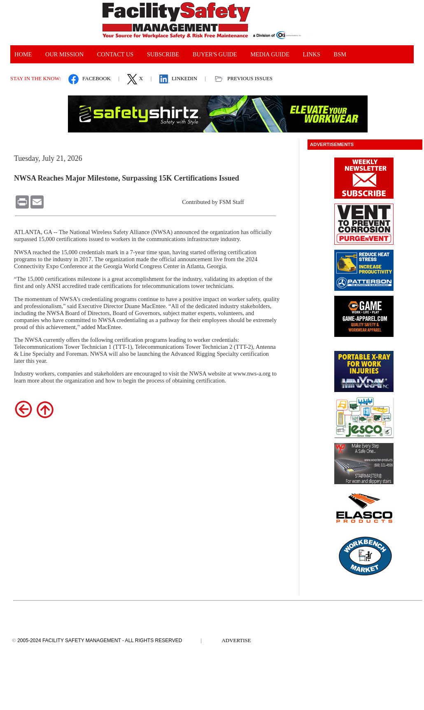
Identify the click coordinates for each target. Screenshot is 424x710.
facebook (96, 78)
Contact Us (115, 54)
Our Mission (64, 54)
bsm (340, 54)
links (311, 54)
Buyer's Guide (215, 54)
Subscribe (163, 54)
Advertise (236, 640)
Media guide (269, 54)
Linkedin (184, 78)
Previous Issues (250, 78)
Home (23, 54)
